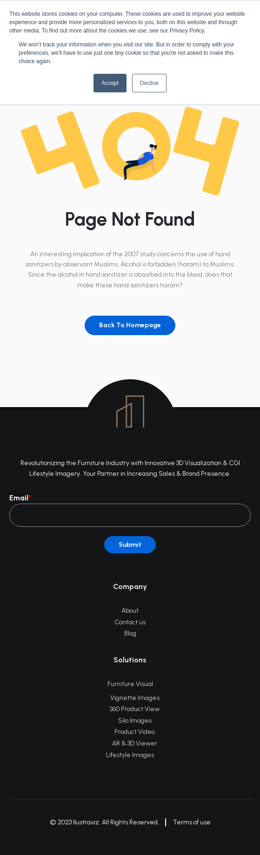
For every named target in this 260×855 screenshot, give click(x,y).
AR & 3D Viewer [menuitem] (134, 743)
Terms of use (192, 822)
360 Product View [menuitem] (135, 709)
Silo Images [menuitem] (135, 721)
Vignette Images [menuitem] (135, 698)
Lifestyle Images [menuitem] (130, 755)
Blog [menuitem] (130, 633)
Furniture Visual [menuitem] (130, 684)
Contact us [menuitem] (130, 622)
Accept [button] (110, 83)
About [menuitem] (130, 611)
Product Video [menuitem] (134, 732)
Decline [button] (149, 83)
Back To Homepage (130, 325)
